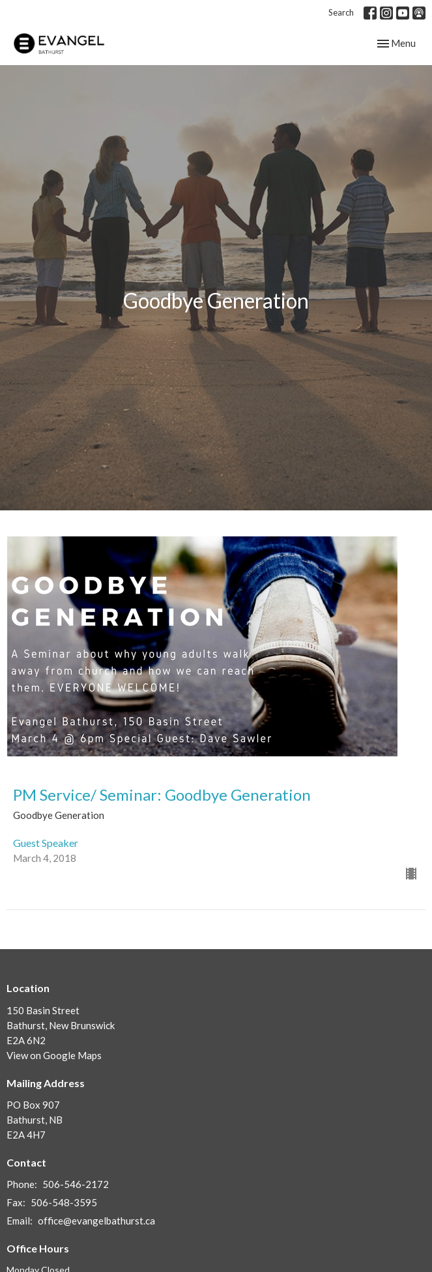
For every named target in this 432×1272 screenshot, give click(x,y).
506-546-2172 (75, 1184)
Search (341, 12)
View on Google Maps (54, 1055)
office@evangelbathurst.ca (96, 1220)
